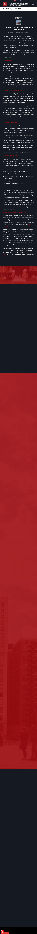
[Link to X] (31, 929)
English (22, 0)
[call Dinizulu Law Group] (2, 931)
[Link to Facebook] (30, 929)
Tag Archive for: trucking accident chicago (12, 8)
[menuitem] (32, 4)
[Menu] (32, 4)
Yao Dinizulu (26, 32)
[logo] (15, 4)
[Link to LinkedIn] (33, 929)
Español (16, 0)
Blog (20, 32)
